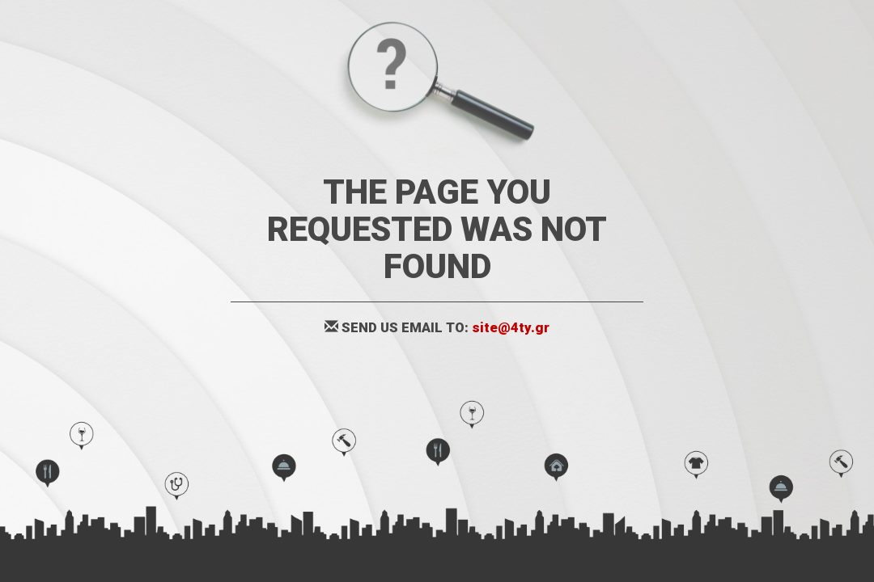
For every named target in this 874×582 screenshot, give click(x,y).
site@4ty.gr (510, 327)
